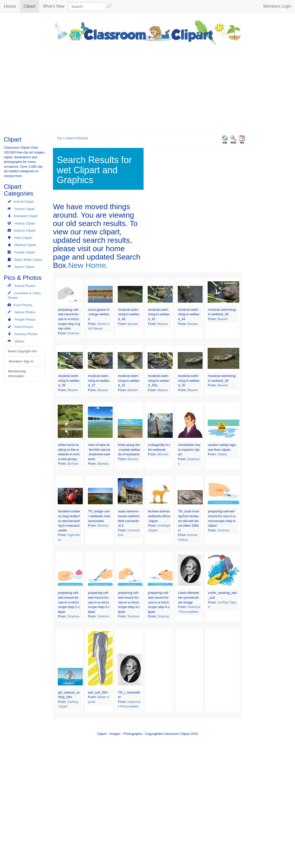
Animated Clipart (25, 216)
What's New (53, 6)
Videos (19, 341)
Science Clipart (24, 230)
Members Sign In (21, 361)
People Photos (25, 319)
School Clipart (24, 209)
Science (73, 333)
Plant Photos (23, 327)
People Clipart (24, 252)
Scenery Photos (26, 334)
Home (10, 6)
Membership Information (17, 373)
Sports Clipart (24, 267)
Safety (222, 454)
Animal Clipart (23, 201)
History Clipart (24, 223)
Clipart (31, 6)
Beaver (133, 324)
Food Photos (22, 305)
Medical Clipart (25, 245)
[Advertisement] (148, 88)
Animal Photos (24, 286)
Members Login (277, 6)
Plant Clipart (23, 238)
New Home (87, 265)
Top (59, 138)
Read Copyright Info (22, 351)
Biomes (73, 463)
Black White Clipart (28, 260)
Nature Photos (24, 312)
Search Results (77, 138)
